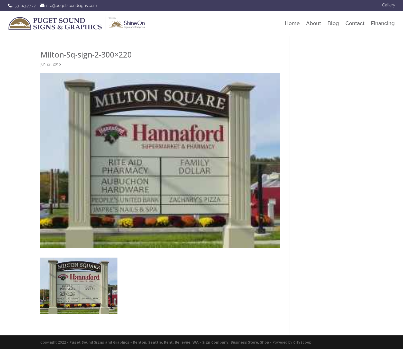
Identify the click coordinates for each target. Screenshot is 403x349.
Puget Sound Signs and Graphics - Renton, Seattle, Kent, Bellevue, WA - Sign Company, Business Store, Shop (169, 342)
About (313, 24)
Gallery (388, 5)
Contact (354, 24)
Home (292, 24)
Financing (383, 24)
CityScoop (302, 342)
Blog (333, 24)
